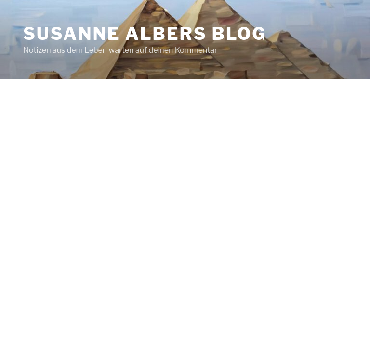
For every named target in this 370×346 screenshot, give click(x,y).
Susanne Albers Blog (144, 33)
